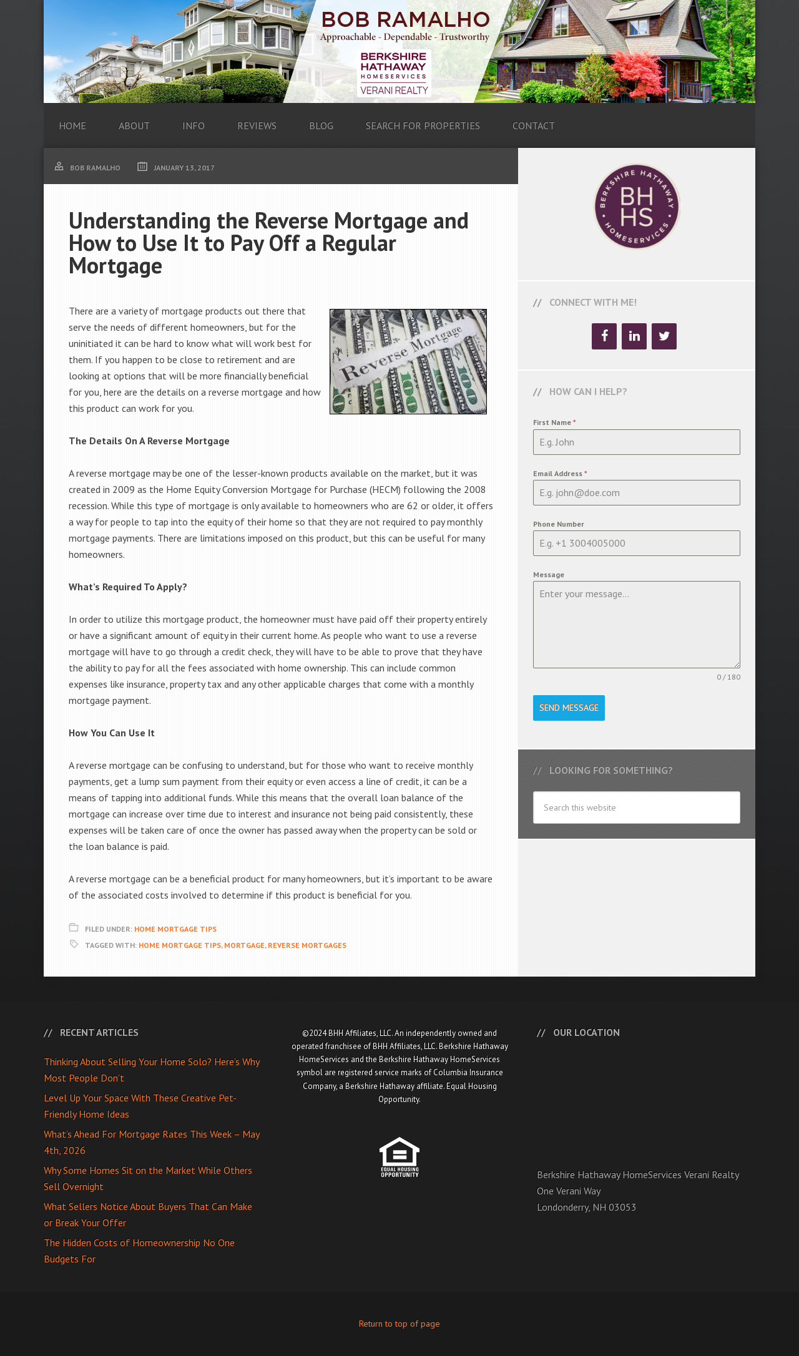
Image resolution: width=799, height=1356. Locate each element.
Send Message (569, 707)
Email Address (560, 473)
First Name (554, 422)
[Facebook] (604, 336)
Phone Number (558, 524)
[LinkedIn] (634, 336)
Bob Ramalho (399, 51)
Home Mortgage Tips (175, 929)
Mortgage (244, 945)
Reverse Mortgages (307, 945)
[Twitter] (664, 336)
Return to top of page (399, 1323)
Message (548, 574)
